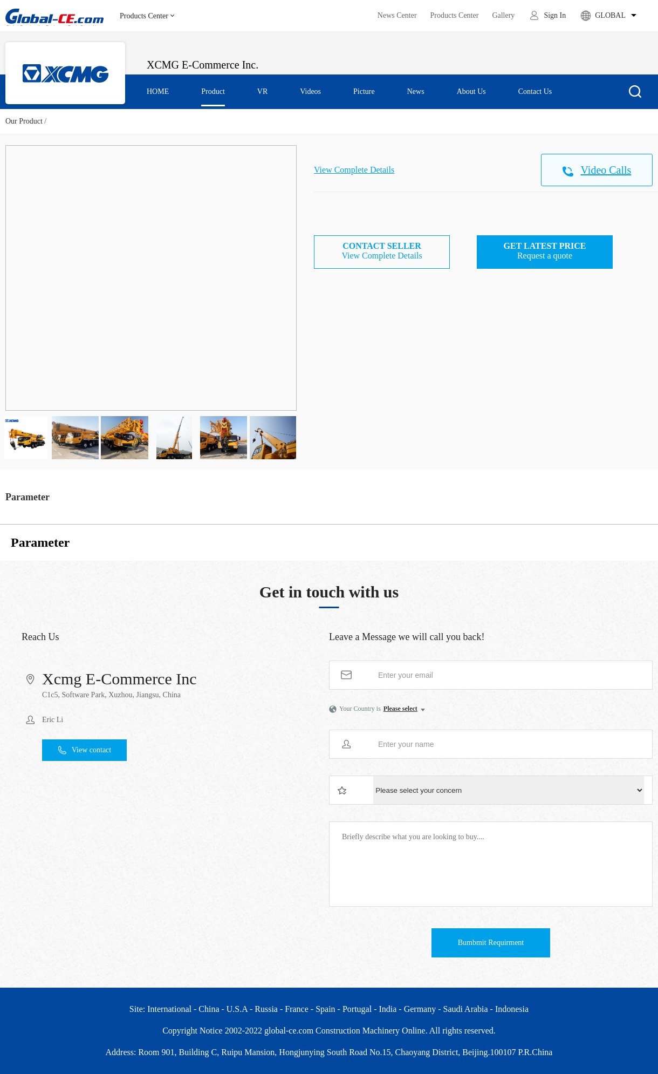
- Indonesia (509, 1009)
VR (262, 91)
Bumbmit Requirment (491, 943)
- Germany (417, 1009)
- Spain (323, 1009)
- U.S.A (234, 1009)
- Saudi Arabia (463, 1009)
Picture (364, 91)
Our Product (24, 121)
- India (385, 1009)
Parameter (27, 497)
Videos (310, 91)
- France (294, 1009)
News (415, 91)
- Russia (264, 1009)
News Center (397, 15)
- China (207, 1009)
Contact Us (535, 91)
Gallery (503, 15)
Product (213, 91)
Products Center (147, 16)
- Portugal (355, 1009)
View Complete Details (354, 169)
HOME (158, 91)
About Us (471, 91)
